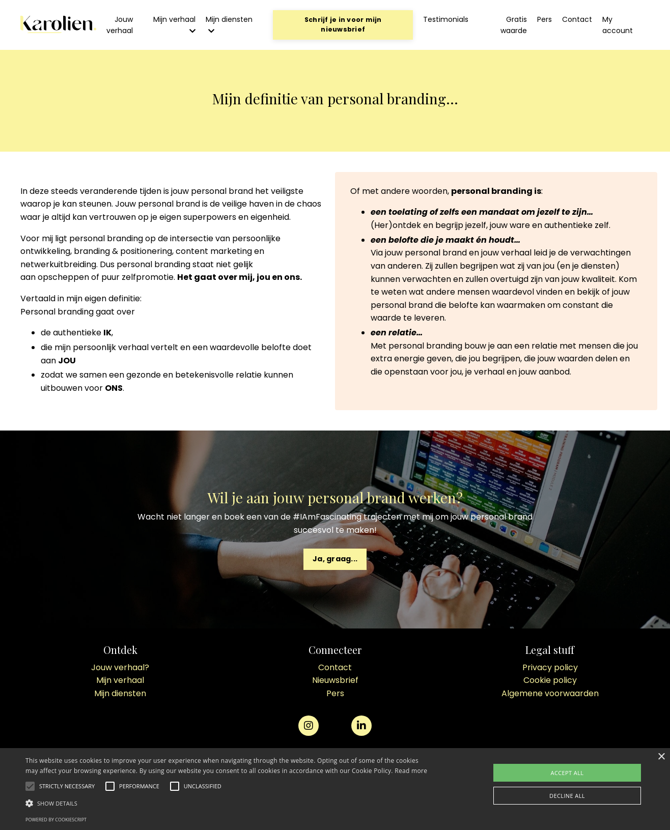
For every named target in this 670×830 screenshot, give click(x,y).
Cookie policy (550, 680)
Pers (544, 19)
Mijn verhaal (174, 24)
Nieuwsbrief (335, 680)
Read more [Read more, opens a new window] (411, 770)
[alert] (335, 789)
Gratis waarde (513, 25)
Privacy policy (550, 667)
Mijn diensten (229, 24)
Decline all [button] (567, 795)
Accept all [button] (567, 773)
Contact (577, 19)
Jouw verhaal (119, 25)
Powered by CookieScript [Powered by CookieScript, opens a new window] (56, 819)
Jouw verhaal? (120, 667)
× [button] (661, 757)
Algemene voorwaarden (550, 693)
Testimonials (445, 19)
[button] (67, 786)
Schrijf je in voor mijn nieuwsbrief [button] (343, 24)
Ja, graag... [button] (335, 559)
